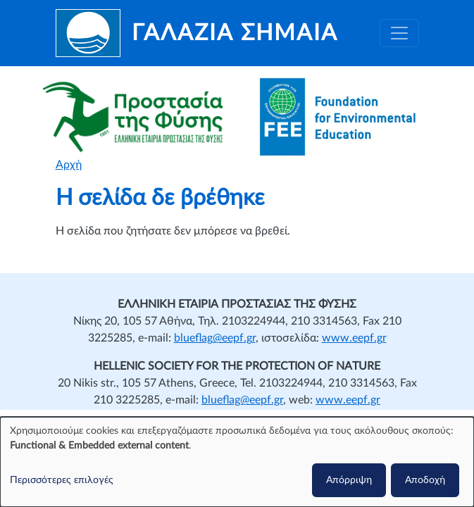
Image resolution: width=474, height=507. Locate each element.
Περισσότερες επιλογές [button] (61, 480)
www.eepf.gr (354, 338)
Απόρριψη (349, 480)
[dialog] (237, 462)
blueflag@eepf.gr (215, 338)
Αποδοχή (425, 480)
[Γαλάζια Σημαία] (197, 33)
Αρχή (69, 164)
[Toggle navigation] (399, 33)
